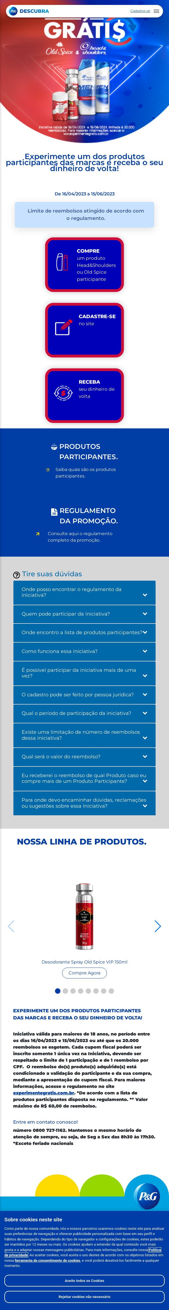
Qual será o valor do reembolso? (84, 757)
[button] (57, 991)
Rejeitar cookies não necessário (84, 1297)
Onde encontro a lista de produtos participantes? (84, 632)
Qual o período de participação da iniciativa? (84, 713)
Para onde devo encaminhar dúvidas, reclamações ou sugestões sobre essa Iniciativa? (84, 803)
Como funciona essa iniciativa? (84, 651)
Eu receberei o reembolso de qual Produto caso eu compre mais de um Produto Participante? (84, 778)
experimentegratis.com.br (43, 1093)
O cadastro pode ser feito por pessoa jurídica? (84, 695)
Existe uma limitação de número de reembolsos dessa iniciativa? (84, 735)
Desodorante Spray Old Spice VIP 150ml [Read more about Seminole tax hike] (84, 962)
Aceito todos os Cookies (84, 1281)
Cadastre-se (140, 11)
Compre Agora (84, 972)
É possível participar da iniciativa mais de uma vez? (84, 673)
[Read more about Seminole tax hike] (84, 916)
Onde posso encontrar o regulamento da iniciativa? (84, 592)
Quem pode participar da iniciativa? (84, 614)
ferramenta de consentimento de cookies (47, 1260)
